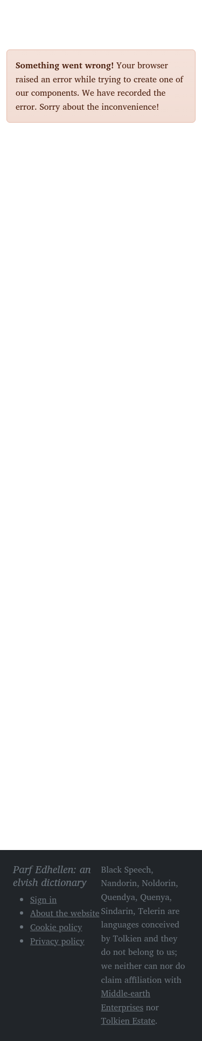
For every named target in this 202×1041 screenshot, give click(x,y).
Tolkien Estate (128, 1021)
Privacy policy (57, 941)
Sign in (43, 900)
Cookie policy (56, 927)
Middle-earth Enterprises (126, 1000)
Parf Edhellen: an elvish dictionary (44, 15)
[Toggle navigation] (183, 15)
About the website (65, 913)
